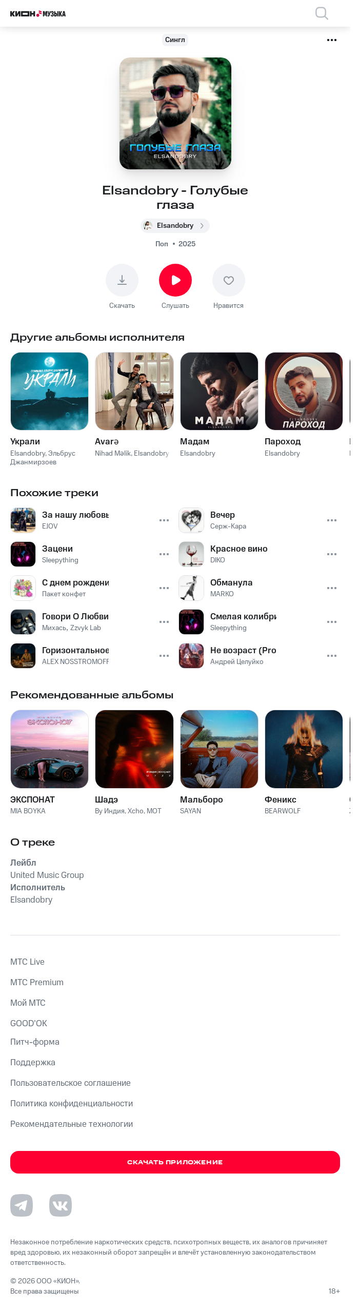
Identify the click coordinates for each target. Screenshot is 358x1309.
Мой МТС (28, 1003)
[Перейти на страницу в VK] (60, 1205)
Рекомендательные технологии (71, 1124)
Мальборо (201, 800)
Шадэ (106, 800)
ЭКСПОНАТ (32, 800)
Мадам (194, 442)
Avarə (107, 442)
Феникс (280, 800)
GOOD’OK (28, 1024)
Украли (25, 442)
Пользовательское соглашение (70, 1083)
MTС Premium (37, 982)
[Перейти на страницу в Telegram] (21, 1205)
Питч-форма (34, 1042)
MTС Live (27, 962)
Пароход (283, 442)
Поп (161, 244)
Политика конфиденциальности (71, 1104)
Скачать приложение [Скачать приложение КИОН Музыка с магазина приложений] (175, 1162)
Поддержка (32, 1063)
